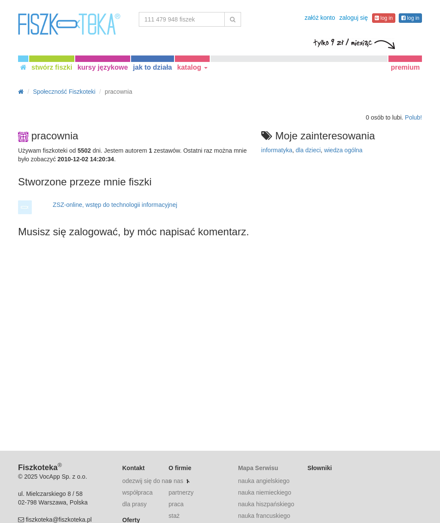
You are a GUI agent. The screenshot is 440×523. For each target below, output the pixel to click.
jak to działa (152, 67)
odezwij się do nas (146, 480)
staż (174, 515)
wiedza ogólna (343, 150)
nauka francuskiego (264, 515)
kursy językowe (102, 67)
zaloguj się (353, 17)
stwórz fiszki (51, 67)
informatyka (276, 150)
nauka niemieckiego (264, 492)
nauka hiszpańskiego (266, 504)
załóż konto (320, 17)
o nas (175, 480)
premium (405, 67)
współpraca (137, 492)
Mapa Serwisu (258, 468)
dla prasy (134, 504)
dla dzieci (308, 150)
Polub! (413, 117)
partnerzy (180, 492)
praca (175, 504)
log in (384, 18)
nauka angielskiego (264, 480)
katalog (192, 67)
